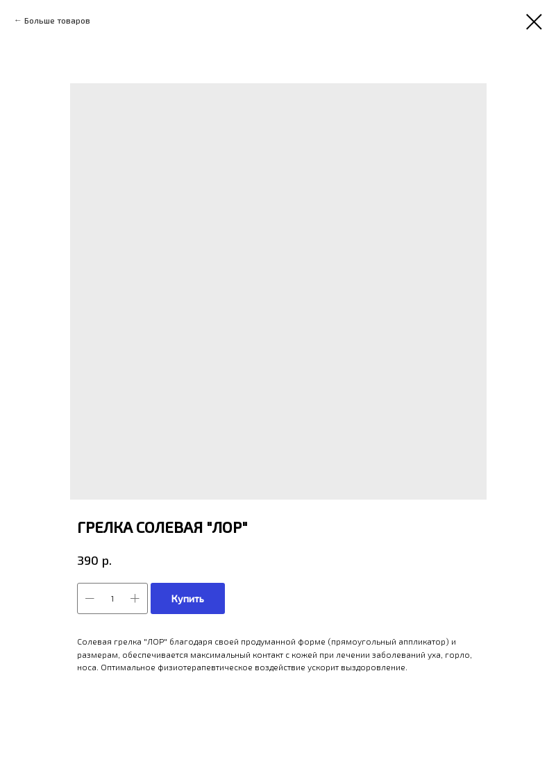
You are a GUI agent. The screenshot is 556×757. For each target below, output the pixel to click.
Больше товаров (57, 20)
